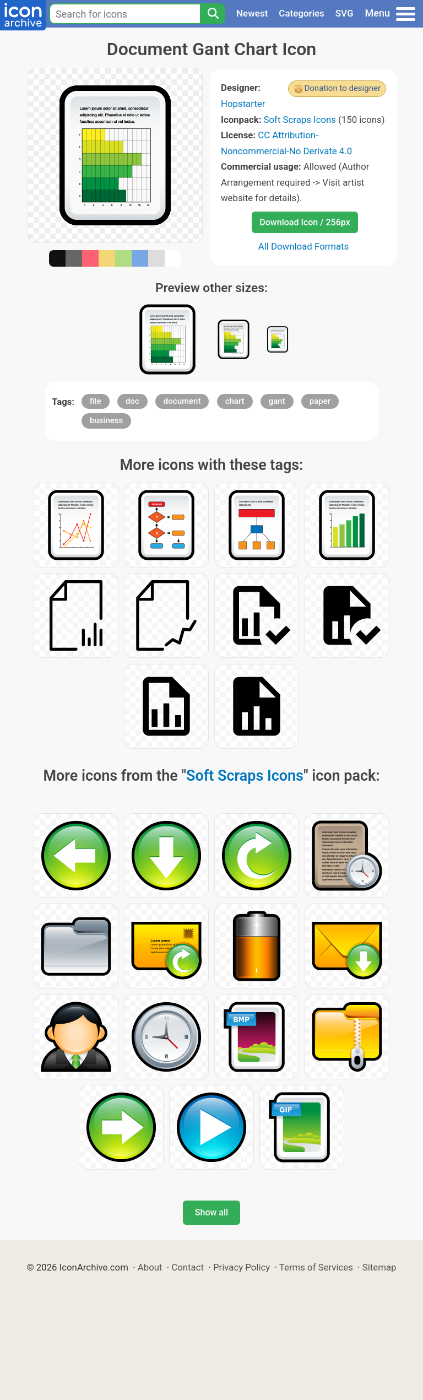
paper (320, 401)
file (95, 401)
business (106, 420)
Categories (301, 13)
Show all (211, 1212)
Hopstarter (243, 103)
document (182, 401)
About (150, 1267)
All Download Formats (303, 246)
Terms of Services (316, 1267)
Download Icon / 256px (304, 222)
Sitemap (379, 1267)
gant (277, 401)
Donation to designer (342, 88)
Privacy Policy (241, 1267)
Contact (187, 1267)
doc (132, 401)
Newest (252, 13)
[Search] (212, 13)
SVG (344, 13)
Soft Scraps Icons (300, 119)
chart (235, 401)
